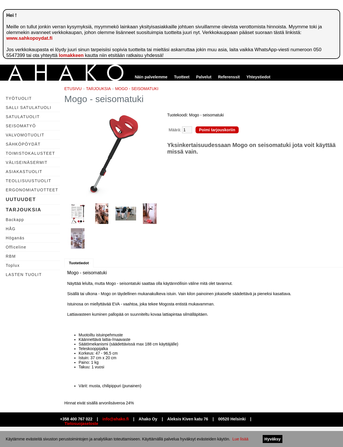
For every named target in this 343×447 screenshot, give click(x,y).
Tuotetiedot (79, 263)
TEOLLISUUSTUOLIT (28, 180)
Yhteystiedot (258, 77)
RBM (11, 256)
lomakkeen (71, 55)
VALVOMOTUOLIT (25, 135)
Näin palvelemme (151, 77)
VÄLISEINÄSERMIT (26, 162)
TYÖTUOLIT (19, 98)
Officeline (16, 247)
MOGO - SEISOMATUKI (136, 88)
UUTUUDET (21, 199)
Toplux (13, 265)
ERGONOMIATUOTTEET (32, 190)
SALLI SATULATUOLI (28, 107)
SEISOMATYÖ (21, 126)
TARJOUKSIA (23, 209)
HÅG (11, 229)
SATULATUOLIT (23, 116)
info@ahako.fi (115, 419)
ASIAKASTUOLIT (24, 171)
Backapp (15, 219)
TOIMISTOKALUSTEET (30, 153)
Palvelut (204, 77)
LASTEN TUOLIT (24, 274)
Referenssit (229, 77)
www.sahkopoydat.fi (29, 38)
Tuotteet (182, 77)
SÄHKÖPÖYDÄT (23, 144)
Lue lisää (240, 439)
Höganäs (15, 238)
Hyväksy (272, 439)
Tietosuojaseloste (81, 423)
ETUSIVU (73, 88)
